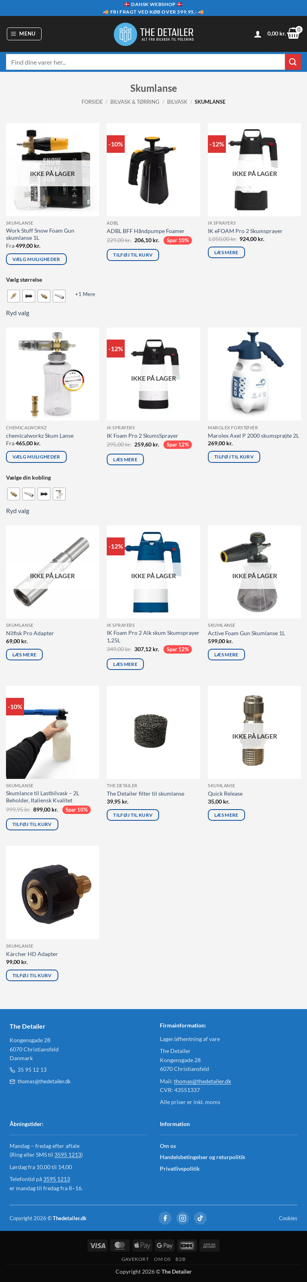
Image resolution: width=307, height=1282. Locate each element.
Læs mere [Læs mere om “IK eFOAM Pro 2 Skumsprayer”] (226, 252)
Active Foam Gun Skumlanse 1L (246, 633)
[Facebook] (165, 1218)
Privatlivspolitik (180, 1168)
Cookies (288, 1218)
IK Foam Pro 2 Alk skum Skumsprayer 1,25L (153, 636)
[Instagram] (182, 1218)
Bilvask (177, 102)
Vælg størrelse (24, 279)
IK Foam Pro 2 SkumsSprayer (142, 435)
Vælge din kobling (28, 477)
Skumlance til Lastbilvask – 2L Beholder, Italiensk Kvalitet (42, 797)
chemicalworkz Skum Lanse (40, 435)
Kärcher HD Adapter (32, 953)
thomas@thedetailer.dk (40, 1081)
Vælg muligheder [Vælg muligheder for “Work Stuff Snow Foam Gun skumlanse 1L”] (36, 259)
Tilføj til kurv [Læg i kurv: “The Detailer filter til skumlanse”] (133, 815)
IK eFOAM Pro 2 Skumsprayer (245, 230)
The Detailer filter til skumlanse (145, 793)
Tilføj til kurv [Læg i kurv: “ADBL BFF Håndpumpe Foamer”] (133, 254)
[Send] (293, 61)
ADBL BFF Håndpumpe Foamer (146, 230)
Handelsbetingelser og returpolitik (202, 1157)
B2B (180, 1259)
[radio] (14, 296)
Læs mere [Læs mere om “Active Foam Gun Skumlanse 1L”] (226, 654)
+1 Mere (85, 294)
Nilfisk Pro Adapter (30, 633)
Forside (92, 102)
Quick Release (225, 793)
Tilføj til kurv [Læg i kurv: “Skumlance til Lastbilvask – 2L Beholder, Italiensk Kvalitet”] (32, 824)
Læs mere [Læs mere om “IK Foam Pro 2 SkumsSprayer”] (125, 459)
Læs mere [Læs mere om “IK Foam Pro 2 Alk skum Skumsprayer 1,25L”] (125, 664)
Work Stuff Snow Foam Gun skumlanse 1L (40, 234)
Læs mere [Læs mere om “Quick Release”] (226, 815)
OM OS (162, 1259)
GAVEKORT (135, 1259)
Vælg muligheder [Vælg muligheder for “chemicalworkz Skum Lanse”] (36, 456)
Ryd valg (17, 312)
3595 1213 (67, 1154)
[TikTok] (200, 1218)
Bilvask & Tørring (134, 102)
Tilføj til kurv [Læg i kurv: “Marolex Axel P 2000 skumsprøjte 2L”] (234, 456)
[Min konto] (258, 34)
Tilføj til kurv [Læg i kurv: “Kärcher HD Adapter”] (32, 975)
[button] (24, 34)
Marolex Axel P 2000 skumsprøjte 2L (253, 435)
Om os (168, 1145)
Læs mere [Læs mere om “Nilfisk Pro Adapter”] (24, 654)
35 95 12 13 (28, 1070)
